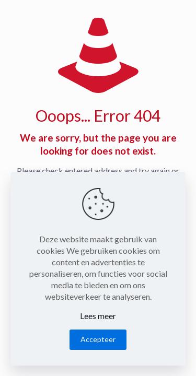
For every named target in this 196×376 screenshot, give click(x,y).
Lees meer (98, 316)
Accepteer (98, 339)
